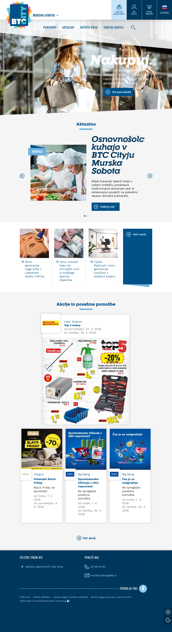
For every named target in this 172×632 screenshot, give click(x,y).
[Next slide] (150, 176)
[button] (84, 216)
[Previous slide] (22, 176)
